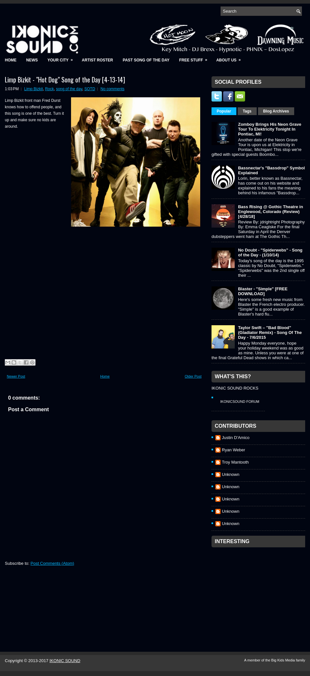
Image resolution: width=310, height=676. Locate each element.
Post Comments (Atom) (52, 563)
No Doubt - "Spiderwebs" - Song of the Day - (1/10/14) (270, 252)
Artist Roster (97, 60)
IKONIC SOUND (64, 660)
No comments (112, 89)
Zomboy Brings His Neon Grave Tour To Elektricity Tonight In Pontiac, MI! (269, 129)
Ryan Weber (233, 449)
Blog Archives (276, 111)
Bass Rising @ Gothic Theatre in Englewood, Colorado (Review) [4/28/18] (270, 211)
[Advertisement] (260, 591)
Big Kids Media (283, 660)
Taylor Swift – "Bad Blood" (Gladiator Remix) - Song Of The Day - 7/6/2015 (270, 332)
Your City (62, 58)
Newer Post (16, 376)
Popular (224, 111)
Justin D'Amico (236, 437)
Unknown (230, 474)
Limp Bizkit (33, 89)
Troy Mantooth (235, 462)
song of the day (69, 89)
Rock (49, 89)
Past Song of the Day (146, 60)
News (32, 60)
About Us (230, 58)
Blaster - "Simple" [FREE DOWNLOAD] (262, 291)
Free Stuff (195, 58)
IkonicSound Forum (239, 401)
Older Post (193, 376)
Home (10, 60)
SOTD (89, 89)
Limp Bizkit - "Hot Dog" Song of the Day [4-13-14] (65, 79)
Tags (247, 111)
